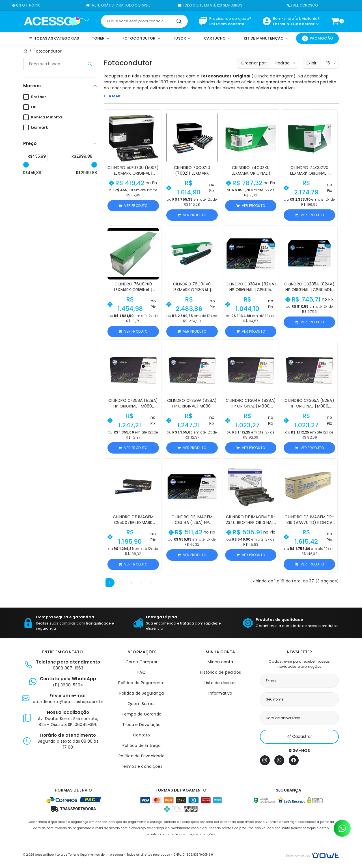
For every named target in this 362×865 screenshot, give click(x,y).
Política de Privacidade (141, 756)
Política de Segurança (141, 693)
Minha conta (220, 662)
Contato (141, 735)
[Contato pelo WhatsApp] (342, 828)
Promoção (317, 38)
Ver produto (133, 205)
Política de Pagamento (141, 683)
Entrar (279, 24)
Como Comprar (142, 662)
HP (29, 107)
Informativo (220, 693)
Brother (34, 97)
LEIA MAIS (113, 96)
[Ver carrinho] (335, 21)
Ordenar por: (254, 63)
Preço (30, 143)
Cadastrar (304, 24)
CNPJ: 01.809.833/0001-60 (193, 855)
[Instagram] (265, 760)
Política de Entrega (141, 745)
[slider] (26, 165)
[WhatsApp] (279, 760)
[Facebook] (294, 760)
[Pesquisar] (179, 21)
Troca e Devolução (141, 724)
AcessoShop (316, 76)
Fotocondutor (47, 51)
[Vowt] (312, 854)
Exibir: (312, 63)
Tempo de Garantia (141, 714)
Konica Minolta (42, 117)
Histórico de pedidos (220, 672)
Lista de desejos (220, 683)
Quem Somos (142, 703)
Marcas (32, 86)
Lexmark (35, 127)
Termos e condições (142, 766)
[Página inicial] (56, 21)
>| (152, 582)
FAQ (141, 672)
